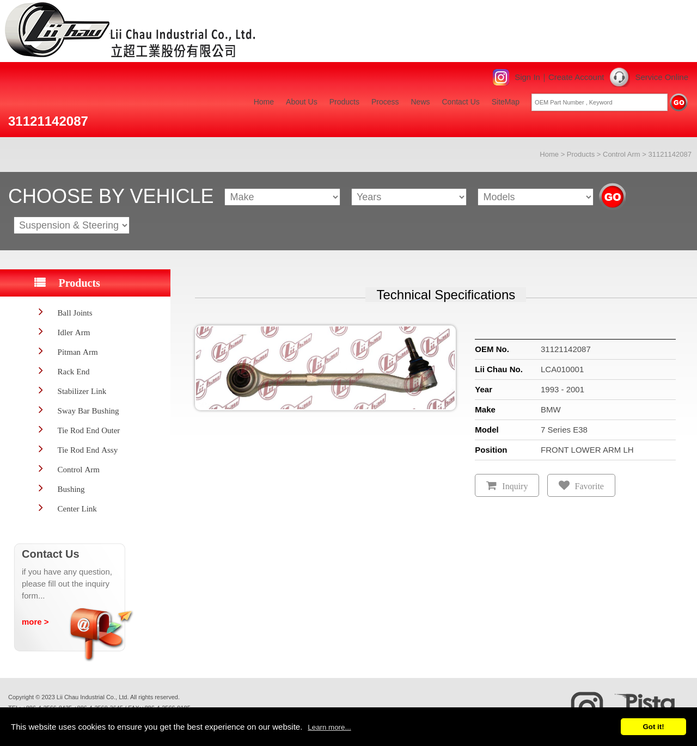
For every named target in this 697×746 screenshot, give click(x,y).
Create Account (576, 77)
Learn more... (329, 727)
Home (264, 101)
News (420, 101)
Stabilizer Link (82, 391)
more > (35, 621)
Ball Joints (75, 313)
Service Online (661, 77)
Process (385, 101)
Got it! (653, 727)
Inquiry (515, 486)
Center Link (77, 508)
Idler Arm (74, 332)
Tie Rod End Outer (89, 430)
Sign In (527, 77)
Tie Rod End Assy (88, 450)
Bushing (71, 489)
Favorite (589, 486)
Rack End (74, 371)
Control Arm (621, 154)
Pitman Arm (78, 352)
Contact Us (461, 101)
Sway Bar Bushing (88, 410)
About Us (301, 101)
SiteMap (505, 101)
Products (344, 101)
